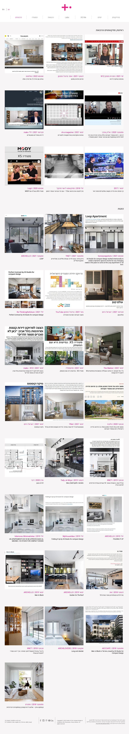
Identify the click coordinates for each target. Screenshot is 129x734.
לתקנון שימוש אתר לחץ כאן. (103, 723)
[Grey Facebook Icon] (40, 720)
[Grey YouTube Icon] (49, 720)
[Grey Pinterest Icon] (46, 720)
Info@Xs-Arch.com (16, 720)
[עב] (8, 9)
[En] (3, 9)
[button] (116, 17)
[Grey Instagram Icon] (43, 720)
